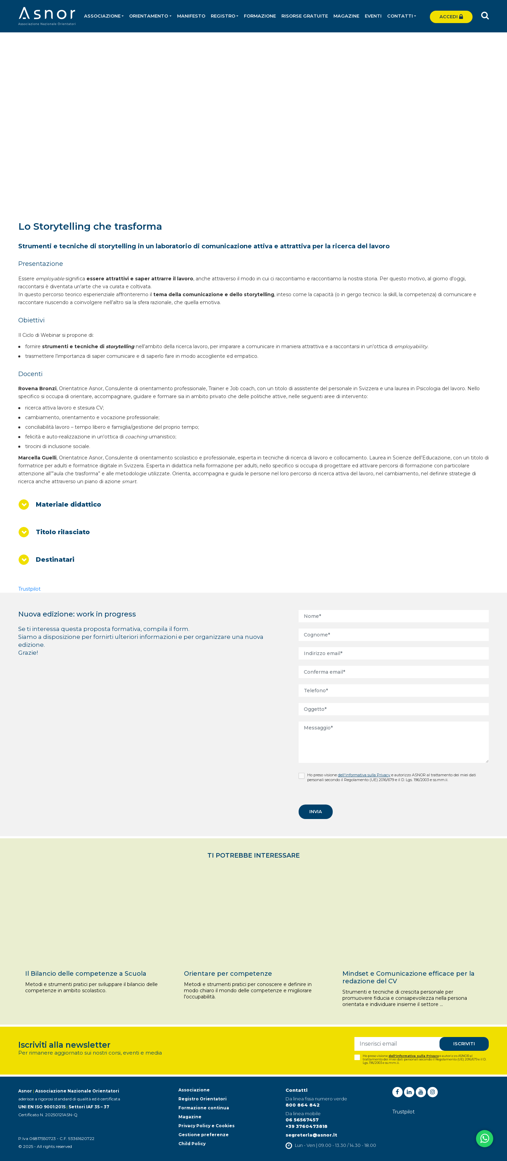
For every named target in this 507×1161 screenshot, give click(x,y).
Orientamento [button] (148, 16)
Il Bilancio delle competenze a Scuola (85, 973)
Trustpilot (29, 589)
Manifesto (191, 16)
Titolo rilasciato (63, 532)
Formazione (260, 16)
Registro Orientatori (202, 1098)
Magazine (346, 16)
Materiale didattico (68, 504)
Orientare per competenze (228, 973)
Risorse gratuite (304, 16)
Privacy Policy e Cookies (206, 1125)
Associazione (194, 1089)
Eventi (373, 16)
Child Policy (192, 1143)
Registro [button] (223, 16)
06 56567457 (302, 1119)
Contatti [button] (400, 16)
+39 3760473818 (307, 1126)
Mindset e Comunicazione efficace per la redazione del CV (408, 977)
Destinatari (55, 559)
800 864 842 (303, 1105)
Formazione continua (203, 1107)
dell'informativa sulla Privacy (364, 775)
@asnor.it (324, 1135)
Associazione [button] (102, 16)
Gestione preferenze (203, 1134)
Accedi (451, 16)
